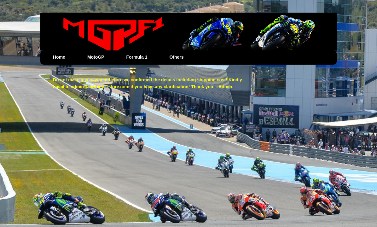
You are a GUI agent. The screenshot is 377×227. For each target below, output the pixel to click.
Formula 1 (137, 57)
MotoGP (95, 57)
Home (59, 57)
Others (176, 57)
